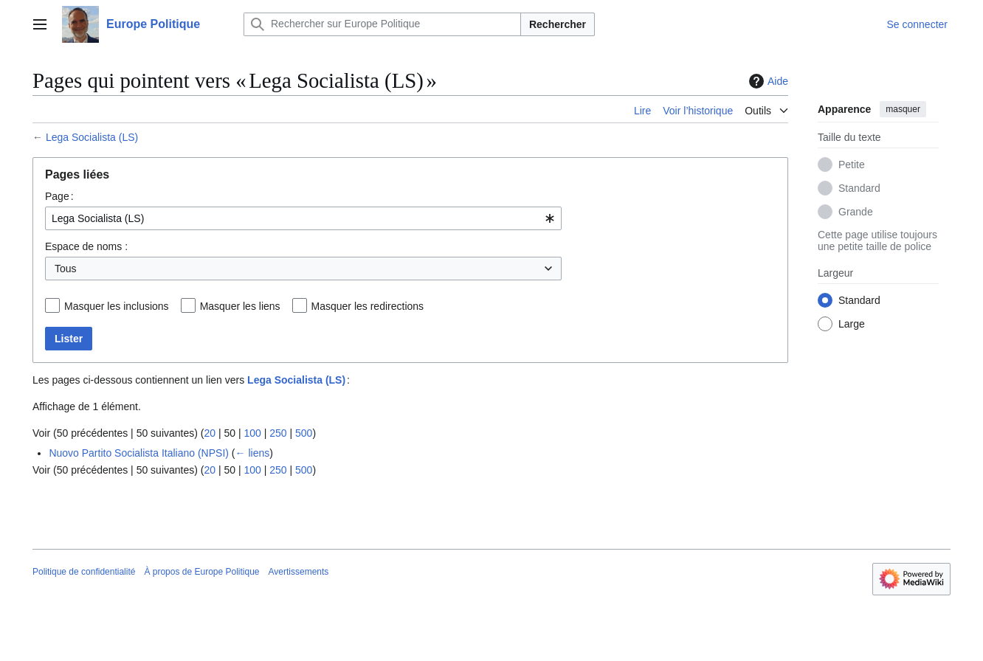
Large (851, 324)
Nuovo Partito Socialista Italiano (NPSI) (139, 453)
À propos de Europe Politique (201, 572)
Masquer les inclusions (116, 306)
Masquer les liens (240, 306)
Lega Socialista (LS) (92, 137)
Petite (851, 164)
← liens (252, 453)
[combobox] (303, 218)
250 (277, 433)
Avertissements (299, 572)
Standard (859, 188)
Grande (855, 212)
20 (209, 433)
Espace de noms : (86, 246)
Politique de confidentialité (83, 572)
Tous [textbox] (66, 268)
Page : (59, 196)
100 (252, 433)
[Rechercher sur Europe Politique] (382, 24)
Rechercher (557, 24)
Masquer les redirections (367, 306)
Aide (766, 81)
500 (303, 433)
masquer (903, 109)
